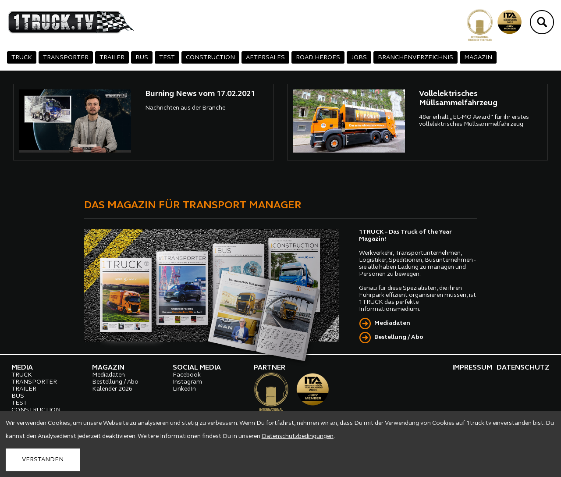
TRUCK (21, 57)
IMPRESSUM (472, 367)
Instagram (187, 382)
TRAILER (111, 57)
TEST (167, 57)
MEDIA (22, 367)
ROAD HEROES (318, 57)
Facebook (187, 375)
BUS (141, 57)
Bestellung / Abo (398, 337)
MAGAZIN (478, 57)
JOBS (359, 57)
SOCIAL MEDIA (197, 367)
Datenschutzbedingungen (298, 436)
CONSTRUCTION (210, 57)
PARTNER (269, 367)
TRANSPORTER (66, 57)
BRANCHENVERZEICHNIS (415, 57)
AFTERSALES (265, 57)
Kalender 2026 (112, 389)
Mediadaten (392, 323)
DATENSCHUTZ (523, 367)
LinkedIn (184, 389)
